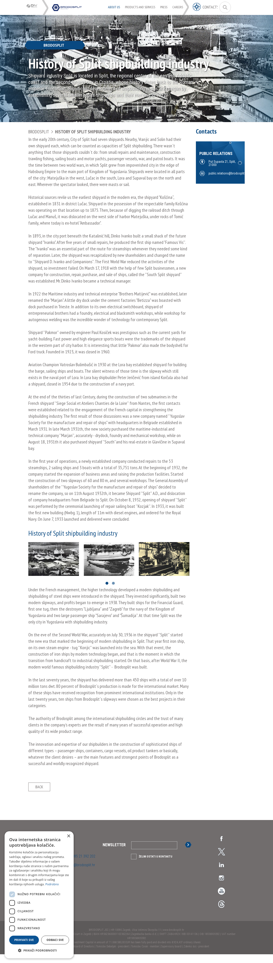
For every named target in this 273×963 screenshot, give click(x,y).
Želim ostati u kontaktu (155, 865)
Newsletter (114, 853)
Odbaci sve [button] (55, 940)
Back (39, 791)
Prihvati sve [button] (24, 940)
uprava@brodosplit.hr (79, 874)
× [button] (68, 836)
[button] (39, 950)
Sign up (189, 853)
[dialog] (39, 894)
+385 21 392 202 (82, 865)
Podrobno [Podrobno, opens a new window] (52, 884)
